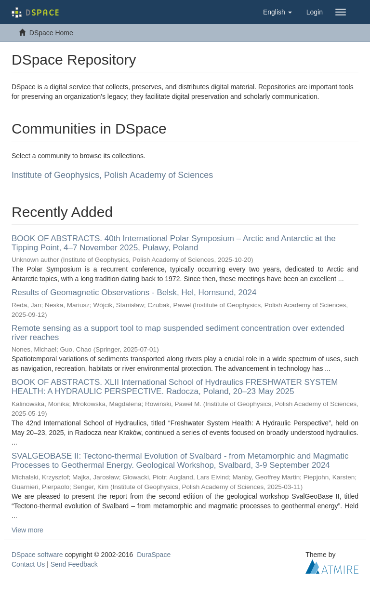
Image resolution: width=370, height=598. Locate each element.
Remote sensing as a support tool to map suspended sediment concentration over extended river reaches (178, 333)
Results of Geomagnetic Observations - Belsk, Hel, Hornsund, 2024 (134, 292)
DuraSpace (154, 554)
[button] (277, 12)
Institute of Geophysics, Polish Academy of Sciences (112, 175)
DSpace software (37, 554)
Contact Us (28, 564)
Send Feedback (74, 564)
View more (27, 530)
